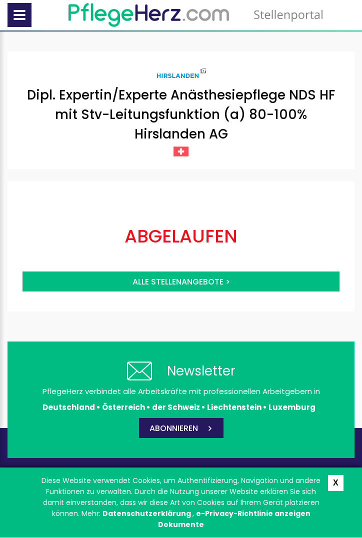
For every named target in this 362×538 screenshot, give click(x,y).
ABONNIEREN (174, 428)
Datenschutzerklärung (147, 513)
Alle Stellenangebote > (181, 282)
